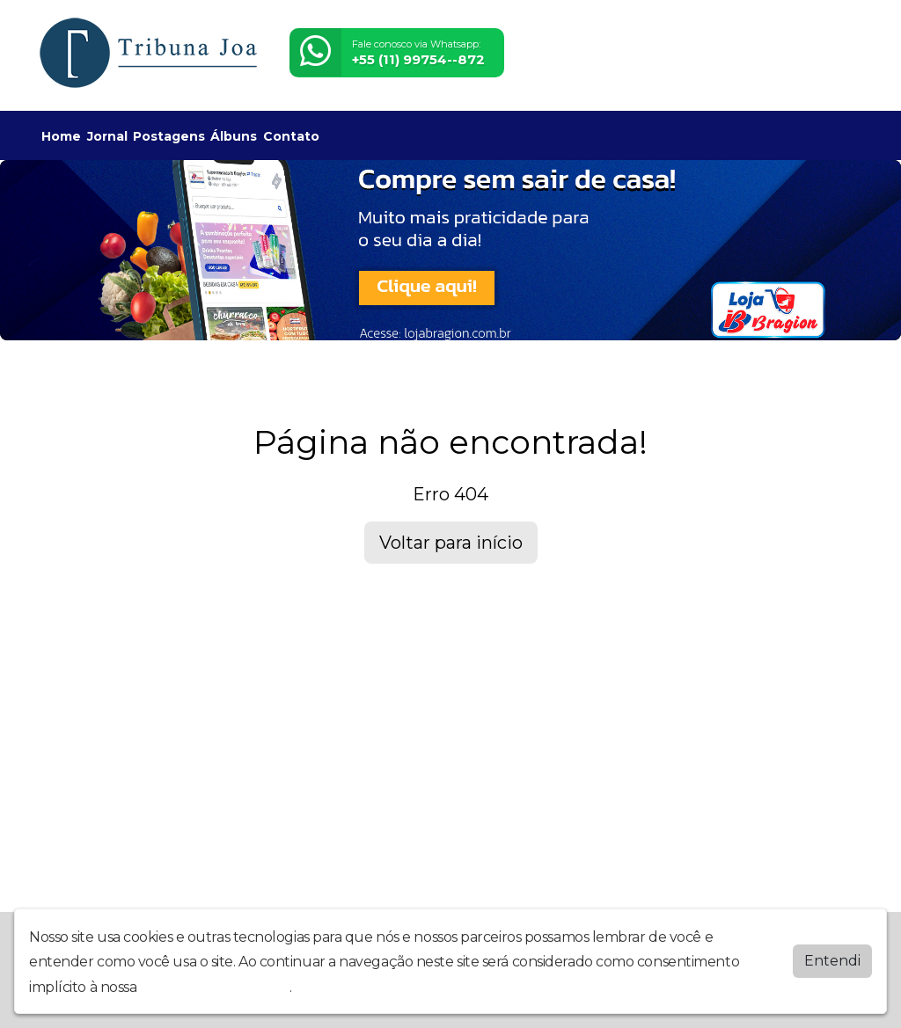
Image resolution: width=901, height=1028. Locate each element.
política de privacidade (214, 986)
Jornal (107, 136)
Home (61, 136)
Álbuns (233, 136)
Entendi (832, 959)
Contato (291, 136)
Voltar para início (451, 542)
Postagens (169, 136)
